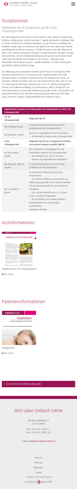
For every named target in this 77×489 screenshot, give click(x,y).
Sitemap (38, 473)
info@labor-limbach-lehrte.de (42, 441)
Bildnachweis (38, 468)
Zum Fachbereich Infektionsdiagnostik (23, 384)
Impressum (39, 458)
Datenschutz (38, 463)
